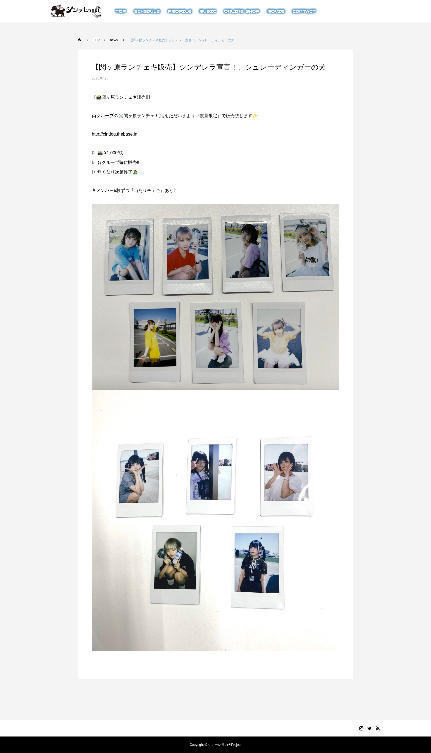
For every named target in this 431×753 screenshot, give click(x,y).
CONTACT (304, 11)
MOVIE (275, 11)
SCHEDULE (147, 11)
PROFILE (179, 11)
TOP (120, 11)
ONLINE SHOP (241, 11)
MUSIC (208, 11)
